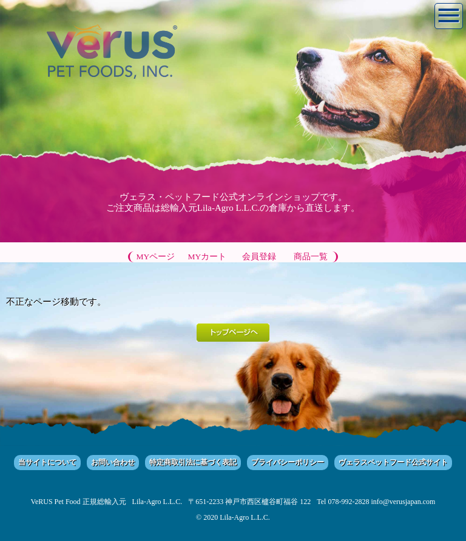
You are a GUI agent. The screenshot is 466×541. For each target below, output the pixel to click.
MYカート (207, 256)
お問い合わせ (113, 462)
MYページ (156, 256)
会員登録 (259, 256)
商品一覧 (311, 256)
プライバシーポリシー (287, 462)
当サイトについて (47, 462)
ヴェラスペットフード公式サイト (393, 462)
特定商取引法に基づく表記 (193, 462)
